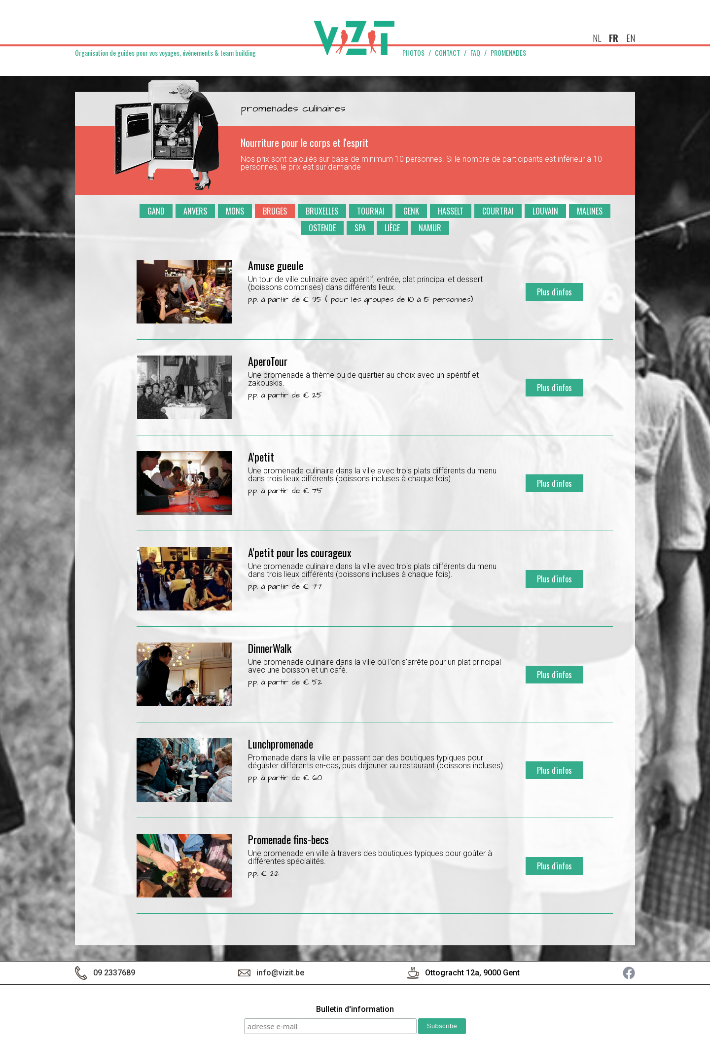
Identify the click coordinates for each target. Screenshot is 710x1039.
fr (613, 38)
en (630, 38)
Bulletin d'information (355, 1009)
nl (597, 38)
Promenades (508, 52)
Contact (447, 52)
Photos (413, 52)
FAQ (475, 52)
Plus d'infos (554, 292)
